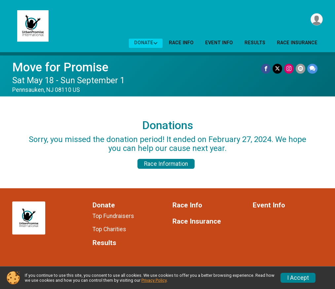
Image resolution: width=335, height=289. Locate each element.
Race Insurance (297, 43)
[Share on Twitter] (277, 68)
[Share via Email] (300, 68)
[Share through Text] (312, 68)
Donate (143, 43)
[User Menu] (317, 19)
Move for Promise (60, 67)
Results (254, 43)
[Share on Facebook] (266, 68)
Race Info (181, 43)
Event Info (219, 43)
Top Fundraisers (113, 216)
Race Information (166, 164)
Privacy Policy (154, 280)
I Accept (298, 277)
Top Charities (109, 229)
